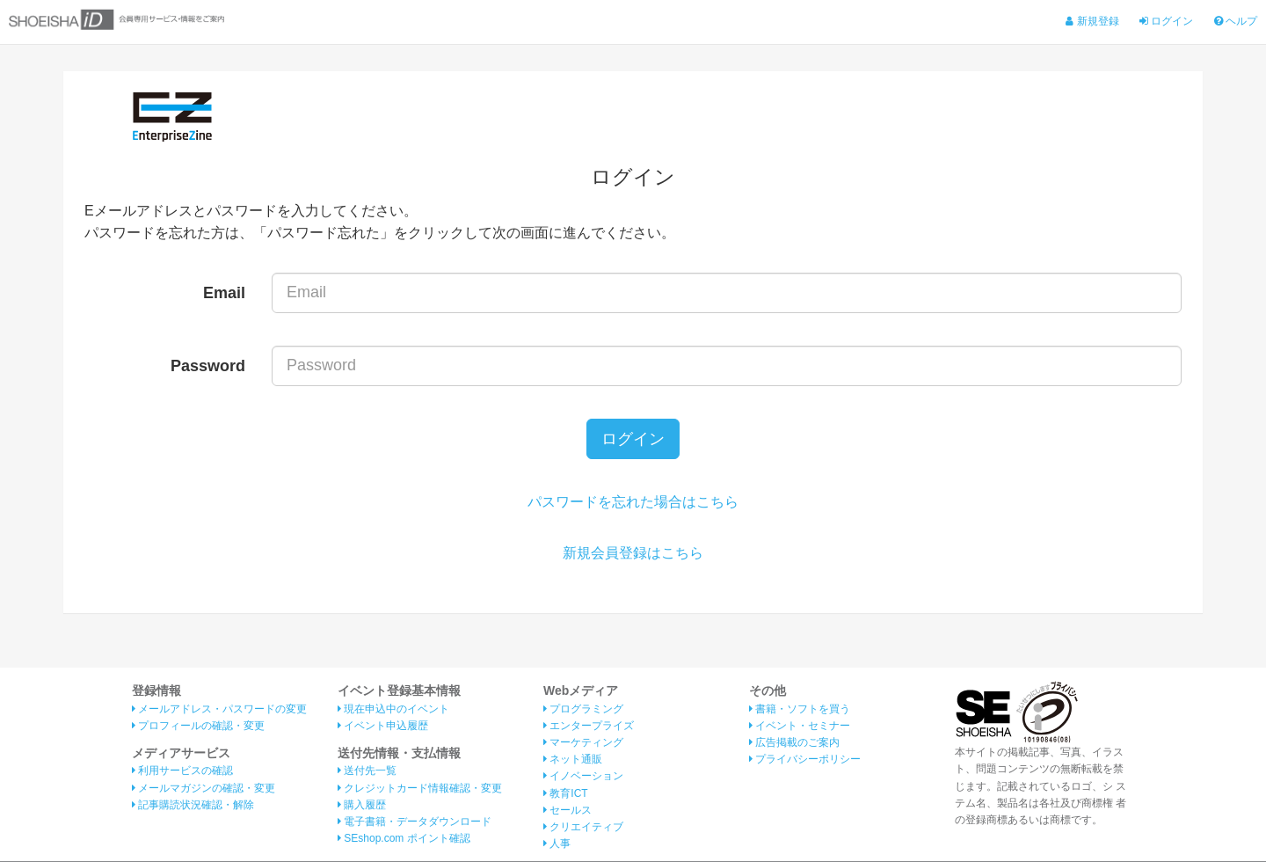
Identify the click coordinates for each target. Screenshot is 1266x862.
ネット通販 (572, 760)
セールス (567, 810)
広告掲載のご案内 (794, 743)
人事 (557, 844)
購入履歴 (362, 806)
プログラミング (583, 709)
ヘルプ (1235, 21)
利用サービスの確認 (182, 771)
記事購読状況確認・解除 (193, 806)
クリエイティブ (583, 828)
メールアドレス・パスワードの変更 (219, 709)
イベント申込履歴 (383, 726)
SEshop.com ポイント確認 (404, 839)
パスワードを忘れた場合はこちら (633, 502)
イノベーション (583, 777)
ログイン (1166, 21)
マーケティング (583, 743)
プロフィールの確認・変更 (198, 726)
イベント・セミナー (799, 726)
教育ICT (565, 793)
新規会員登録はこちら (633, 552)
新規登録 (1092, 21)
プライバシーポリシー (805, 760)
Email (224, 293)
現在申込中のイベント (393, 709)
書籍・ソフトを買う (799, 709)
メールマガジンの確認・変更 (203, 788)
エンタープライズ (588, 726)
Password (208, 366)
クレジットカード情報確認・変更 (420, 788)
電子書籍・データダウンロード (414, 822)
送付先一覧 (367, 771)
